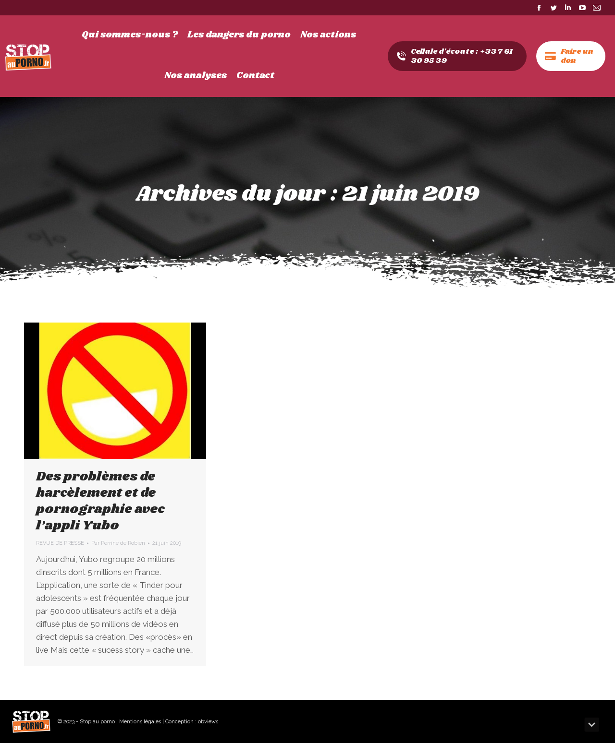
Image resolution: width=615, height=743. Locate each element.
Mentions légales (140, 722)
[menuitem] (129, 35)
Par (118, 543)
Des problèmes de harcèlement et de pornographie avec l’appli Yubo (100, 501)
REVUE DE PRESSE (60, 543)
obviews (208, 722)
